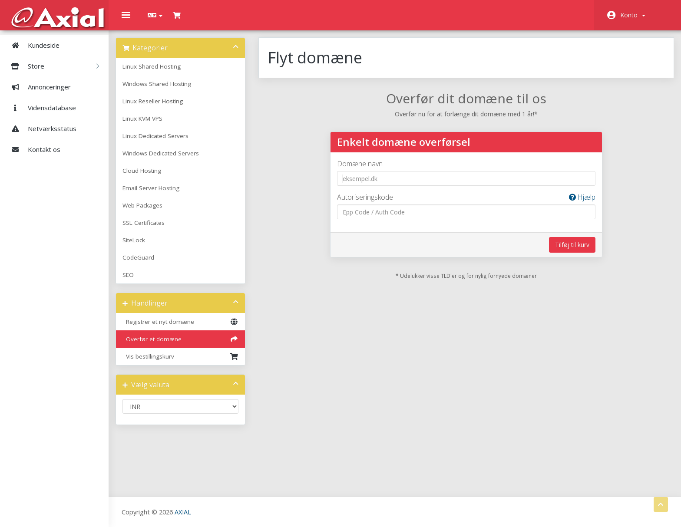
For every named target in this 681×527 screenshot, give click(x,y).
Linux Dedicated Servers (162, 142)
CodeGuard (144, 263)
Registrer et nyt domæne (185, 328)
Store (51, 66)
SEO (134, 281)
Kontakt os (32, 149)
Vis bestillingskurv (185, 362)
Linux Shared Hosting (158, 72)
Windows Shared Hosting (163, 90)
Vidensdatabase (40, 107)
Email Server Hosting (157, 194)
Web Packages (149, 211)
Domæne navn (361, 170)
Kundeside (32, 45)
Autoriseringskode (464, 203)
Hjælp (578, 203)
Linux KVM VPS (149, 124)
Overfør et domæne (185, 345)
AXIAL (183, 511)
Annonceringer (37, 86)
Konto (632, 15)
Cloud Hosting (148, 177)
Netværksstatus (40, 128)
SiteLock (140, 246)
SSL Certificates (150, 229)
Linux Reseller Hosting (159, 107)
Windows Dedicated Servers (167, 159)
